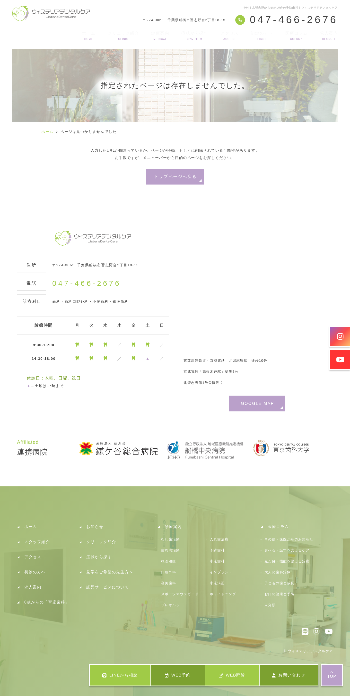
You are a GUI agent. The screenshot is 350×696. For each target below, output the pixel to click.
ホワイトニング (223, 594)
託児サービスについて (107, 587)
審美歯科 (168, 583)
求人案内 (329, 35)
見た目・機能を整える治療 (287, 561)
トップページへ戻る (175, 176)
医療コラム (296, 35)
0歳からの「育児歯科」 (46, 602)
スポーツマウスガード (180, 594)
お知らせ (94, 527)
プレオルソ (170, 605)
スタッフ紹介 (37, 542)
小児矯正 (217, 583)
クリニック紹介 (123, 35)
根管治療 (168, 561)
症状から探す (194, 35)
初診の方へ (262, 35)
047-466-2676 (86, 283)
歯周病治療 (170, 550)
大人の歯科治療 (277, 572)
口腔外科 (168, 572)
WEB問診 (232, 675)
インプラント (221, 572)
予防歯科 (217, 550)
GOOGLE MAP (257, 403)
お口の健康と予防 (279, 594)
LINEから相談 (120, 675)
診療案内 (160, 35)
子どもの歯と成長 (279, 583)
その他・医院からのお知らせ (289, 539)
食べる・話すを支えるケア (287, 550)
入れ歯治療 (219, 539)
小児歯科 (217, 561)
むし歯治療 (170, 539)
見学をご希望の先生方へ (109, 572)
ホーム (89, 35)
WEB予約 (178, 675)
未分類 (270, 605)
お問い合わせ (289, 675)
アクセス (229, 35)
